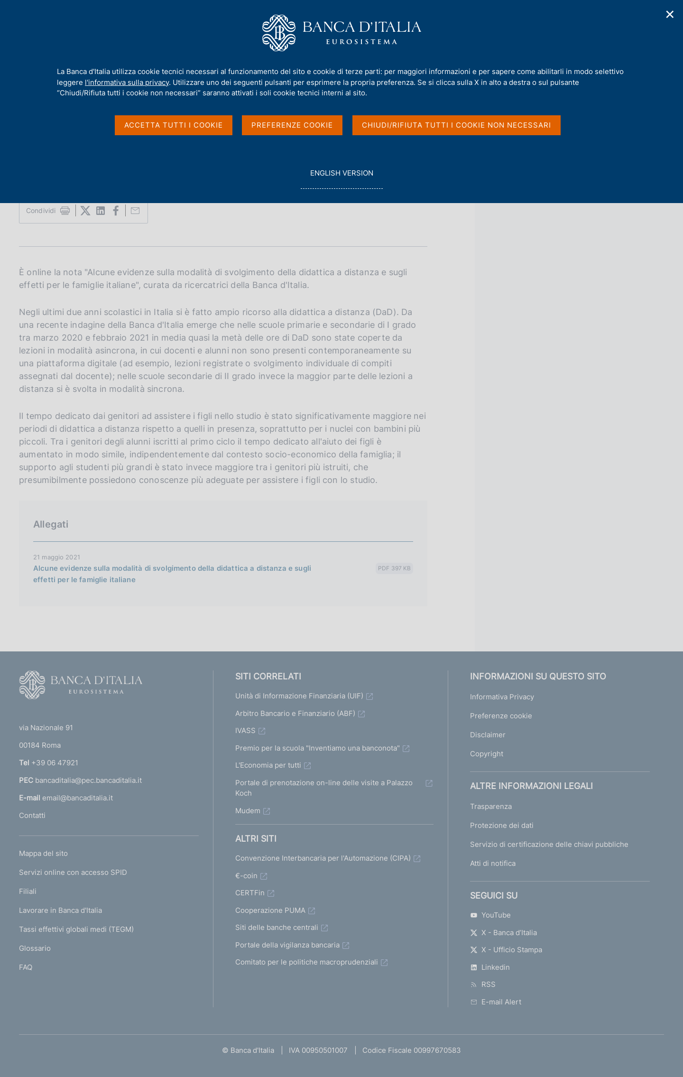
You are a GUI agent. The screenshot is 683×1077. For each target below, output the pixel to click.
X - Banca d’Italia (503, 932)
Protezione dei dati (502, 825)
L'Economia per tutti (268, 765)
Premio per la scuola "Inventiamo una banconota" (317, 747)
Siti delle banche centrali (276, 927)
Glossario (35, 948)
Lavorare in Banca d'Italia (60, 910)
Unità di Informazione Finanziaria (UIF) (299, 695)
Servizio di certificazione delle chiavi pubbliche (549, 844)
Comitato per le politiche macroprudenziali (306, 961)
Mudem (247, 810)
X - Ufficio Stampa (506, 949)
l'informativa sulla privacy (127, 82)
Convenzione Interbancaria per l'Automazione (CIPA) (323, 858)
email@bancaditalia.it (77, 797)
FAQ (25, 967)
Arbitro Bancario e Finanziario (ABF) (295, 713)
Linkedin (490, 967)
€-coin (246, 875)
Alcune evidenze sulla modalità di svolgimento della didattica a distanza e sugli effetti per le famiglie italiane (172, 574)
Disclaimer (488, 734)
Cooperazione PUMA (270, 910)
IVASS (245, 730)
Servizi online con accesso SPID (73, 872)
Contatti (32, 815)
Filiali (28, 891)
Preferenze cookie (501, 715)
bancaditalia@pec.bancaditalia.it (88, 780)
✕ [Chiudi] (670, 14)
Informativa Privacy (502, 696)
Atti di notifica (493, 863)
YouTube (490, 914)
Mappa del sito (43, 853)
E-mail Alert (495, 1001)
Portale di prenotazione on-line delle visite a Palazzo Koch (324, 788)
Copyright (486, 753)
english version (341, 178)
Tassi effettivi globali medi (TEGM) (76, 929)
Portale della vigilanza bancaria (287, 944)
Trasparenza (491, 806)
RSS (483, 984)
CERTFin (250, 892)
